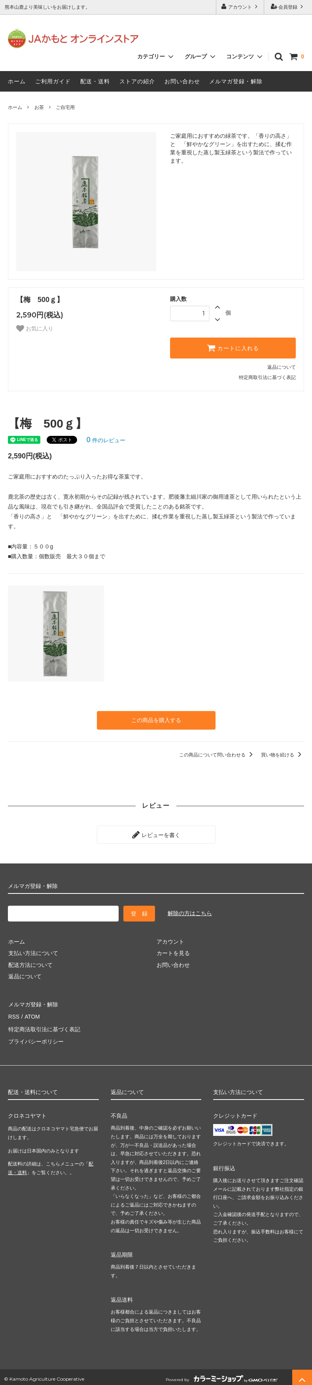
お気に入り (34, 328)
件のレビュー (106, 440)
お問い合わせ (182, 81)
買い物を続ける (282, 754)
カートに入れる (233, 347)
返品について (281, 367)
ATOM (31, 1014)
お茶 (39, 107)
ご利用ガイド (53, 81)
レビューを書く (156, 834)
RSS (13, 1014)
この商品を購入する (156, 720)
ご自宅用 (65, 107)
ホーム (17, 81)
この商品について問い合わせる (217, 754)
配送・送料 (95, 81)
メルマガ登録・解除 (236, 81)
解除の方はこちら (190, 912)
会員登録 (288, 6)
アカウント (240, 6)
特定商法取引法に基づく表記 (44, 1026)
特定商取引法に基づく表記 (267, 377)
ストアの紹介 (137, 81)
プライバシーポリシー (35, 1037)
